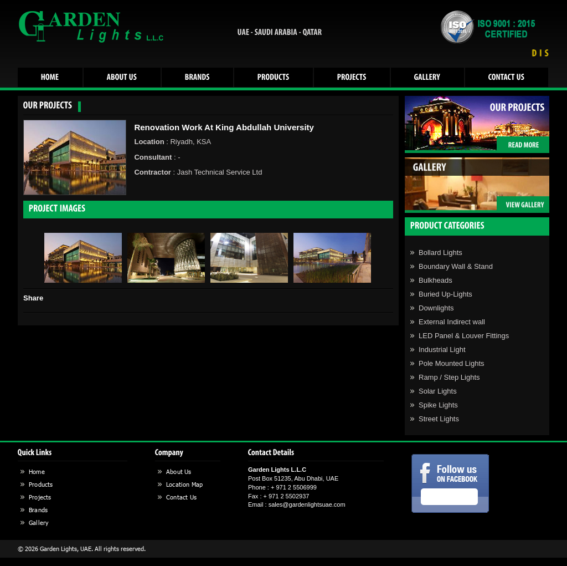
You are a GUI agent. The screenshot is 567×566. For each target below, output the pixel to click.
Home (37, 471)
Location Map (184, 484)
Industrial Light (442, 349)
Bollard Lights (440, 252)
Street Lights (439, 419)
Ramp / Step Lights (449, 377)
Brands (38, 509)
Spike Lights (438, 405)
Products (41, 484)
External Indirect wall (452, 322)
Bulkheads (435, 280)
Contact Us (181, 497)
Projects (40, 497)
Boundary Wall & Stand (456, 266)
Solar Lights (438, 391)
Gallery (38, 522)
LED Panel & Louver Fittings (464, 336)
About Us (179, 471)
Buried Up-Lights (445, 294)
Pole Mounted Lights (451, 363)
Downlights (436, 308)
